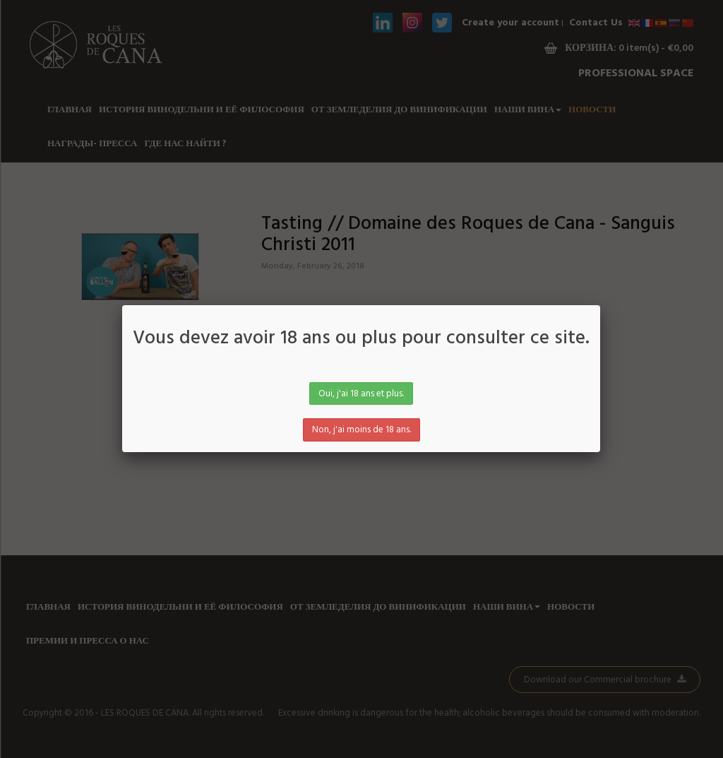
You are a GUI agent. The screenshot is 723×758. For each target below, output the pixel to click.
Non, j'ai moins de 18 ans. (361, 429)
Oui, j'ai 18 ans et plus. (361, 393)
